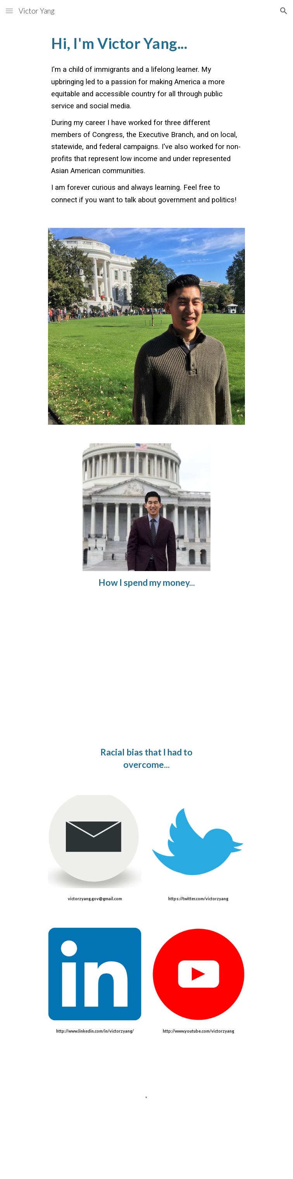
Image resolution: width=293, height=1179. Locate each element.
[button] (9, 10)
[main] (146, 120)
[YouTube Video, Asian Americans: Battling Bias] (146, 677)
